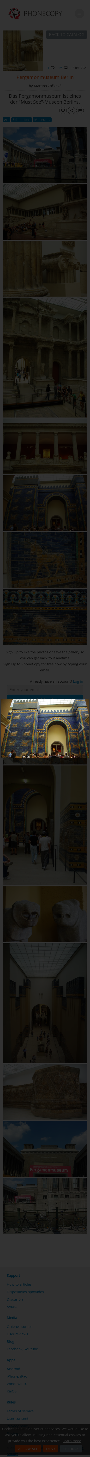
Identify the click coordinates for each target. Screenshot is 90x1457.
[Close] (88, 700)
